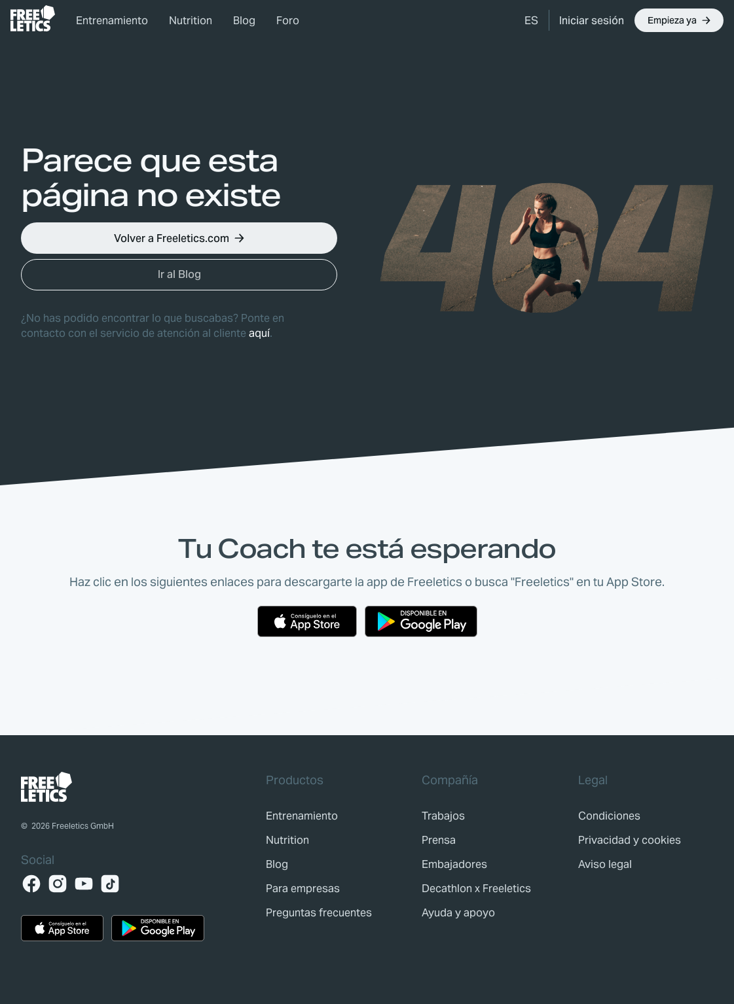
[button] (531, 20)
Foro (287, 20)
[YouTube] (83, 883)
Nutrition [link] (190, 20)
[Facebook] (31, 883)
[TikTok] (110, 883)
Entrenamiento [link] (112, 20)
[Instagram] (57, 883)
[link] (32, 18)
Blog (244, 20)
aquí (259, 333)
